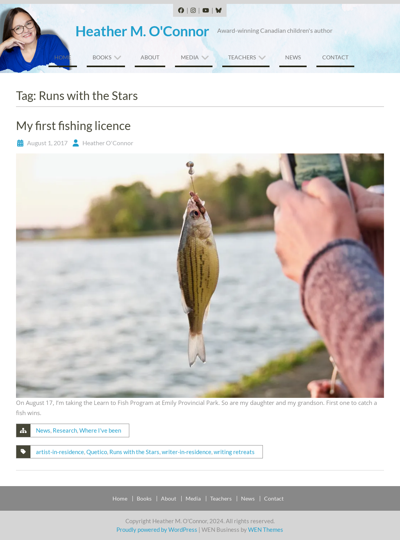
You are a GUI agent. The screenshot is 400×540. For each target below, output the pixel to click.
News (293, 57)
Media (190, 57)
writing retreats (234, 451)
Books (102, 57)
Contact (335, 57)
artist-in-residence (60, 451)
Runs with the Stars (134, 451)
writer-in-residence (186, 451)
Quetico (96, 451)
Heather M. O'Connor (142, 30)
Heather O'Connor (107, 142)
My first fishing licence (73, 125)
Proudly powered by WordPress (156, 529)
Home (62, 57)
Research (65, 430)
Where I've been (100, 430)
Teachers (242, 57)
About (150, 57)
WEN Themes (265, 529)
